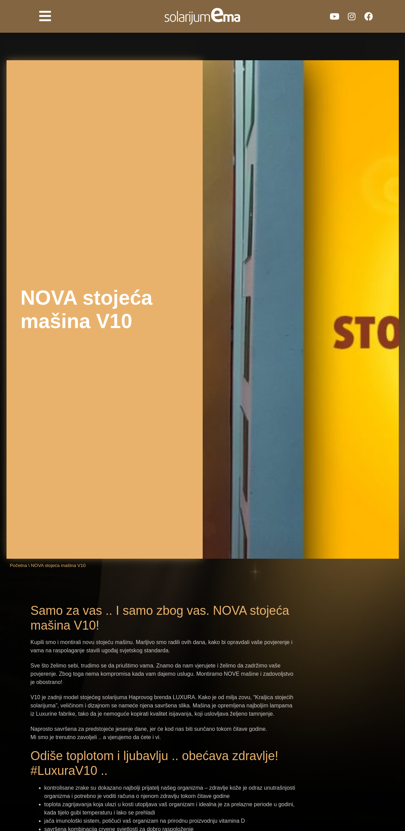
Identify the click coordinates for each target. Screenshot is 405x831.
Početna (18, 565)
